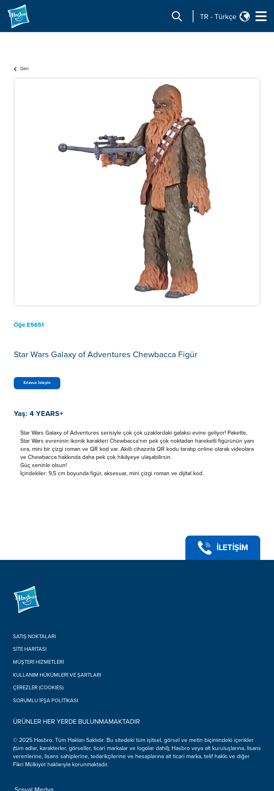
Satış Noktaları (34, 636)
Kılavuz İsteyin (37, 382)
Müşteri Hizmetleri (38, 662)
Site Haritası (30, 649)
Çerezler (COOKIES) (38, 687)
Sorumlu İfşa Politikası (45, 700)
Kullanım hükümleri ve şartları (57, 675)
